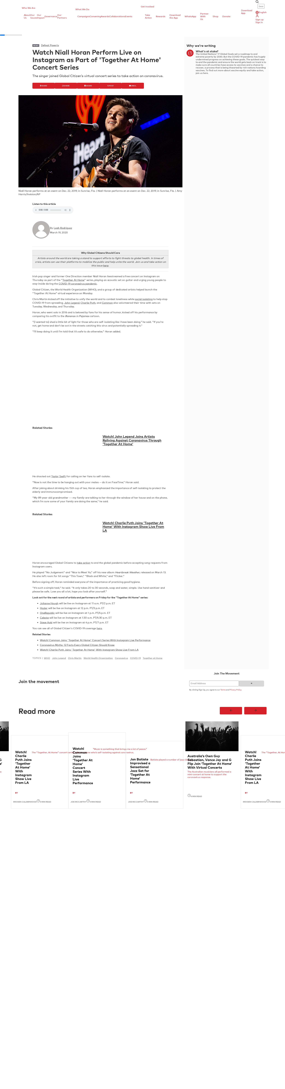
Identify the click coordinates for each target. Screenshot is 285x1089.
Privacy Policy (235, 690)
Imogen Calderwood (25, 801)
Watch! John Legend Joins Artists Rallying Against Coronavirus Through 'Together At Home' (132, 440)
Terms (223, 690)
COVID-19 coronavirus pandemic (78, 283)
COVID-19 (135, 658)
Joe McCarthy (78, 801)
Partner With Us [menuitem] (204, 16)
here (99, 628)
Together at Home (152, 658)
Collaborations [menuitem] (117, 16)
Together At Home (73, 279)
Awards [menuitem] (105, 16)
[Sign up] (251, 683)
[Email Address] (214, 683)
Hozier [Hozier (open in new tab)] (44, 608)
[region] (142, 767)
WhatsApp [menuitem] (190, 16)
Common (107, 302)
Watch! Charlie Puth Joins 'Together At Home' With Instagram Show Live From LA (133, 526)
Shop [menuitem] (215, 16)
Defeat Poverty (50, 45)
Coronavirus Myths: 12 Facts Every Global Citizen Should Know (77, 644)
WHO (47, 658)
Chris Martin (74, 658)
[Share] (43, 86)
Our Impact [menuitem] (40, 16)
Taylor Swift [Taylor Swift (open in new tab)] (58, 476)
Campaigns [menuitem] (83, 16)
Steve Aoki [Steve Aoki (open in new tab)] (46, 622)
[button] (45, 8)
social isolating (143, 299)
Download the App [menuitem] (175, 16)
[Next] (255, 710)
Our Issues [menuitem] (33, 16)
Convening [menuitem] (95, 16)
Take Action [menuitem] (148, 16)
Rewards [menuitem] (160, 16)
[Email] (133, 86)
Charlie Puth (88, 302)
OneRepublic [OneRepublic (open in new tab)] (47, 612)
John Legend (71, 302)
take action (83, 562)
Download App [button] (246, 11)
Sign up (259, 19)
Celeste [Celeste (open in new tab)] (44, 617)
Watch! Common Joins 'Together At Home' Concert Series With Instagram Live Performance (95, 640)
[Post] (110, 86)
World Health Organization (98, 658)
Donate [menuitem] (226, 16)
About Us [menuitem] (27, 16)
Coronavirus (121, 658)
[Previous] (231, 710)
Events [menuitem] (128, 16)
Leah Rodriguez (63, 227)
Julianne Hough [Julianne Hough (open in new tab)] (49, 603)
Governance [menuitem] (50, 16)
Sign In (259, 22)
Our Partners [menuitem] (62, 16)
